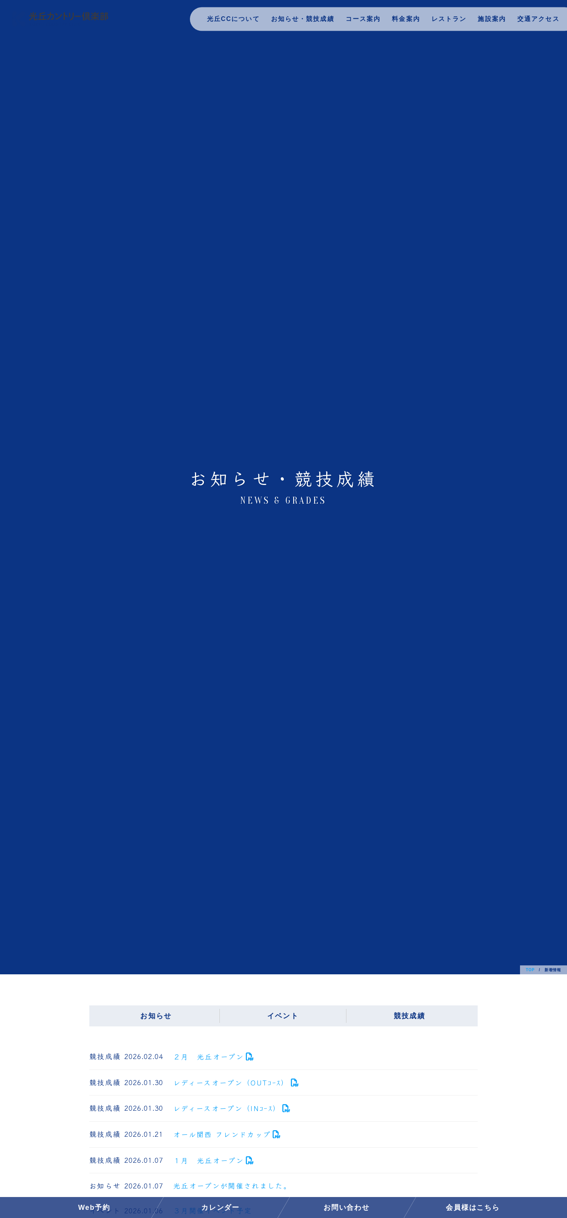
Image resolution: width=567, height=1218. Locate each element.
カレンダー (220, 1207)
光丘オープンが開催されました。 (232, 1185)
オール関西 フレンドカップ (222, 1134)
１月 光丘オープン (208, 1160)
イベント (283, 1016)
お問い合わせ (347, 1207)
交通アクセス (538, 21)
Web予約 (94, 1207)
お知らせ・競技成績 (298, 21)
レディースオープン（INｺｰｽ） (226, 1108)
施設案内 (491, 21)
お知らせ (156, 1016)
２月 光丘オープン (208, 1056)
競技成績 (409, 1016)
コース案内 (360, 21)
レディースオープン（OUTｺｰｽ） (231, 1082)
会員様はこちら (473, 1207)
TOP (530, 970)
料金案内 (403, 21)
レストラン (447, 21)
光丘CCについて (228, 21)
